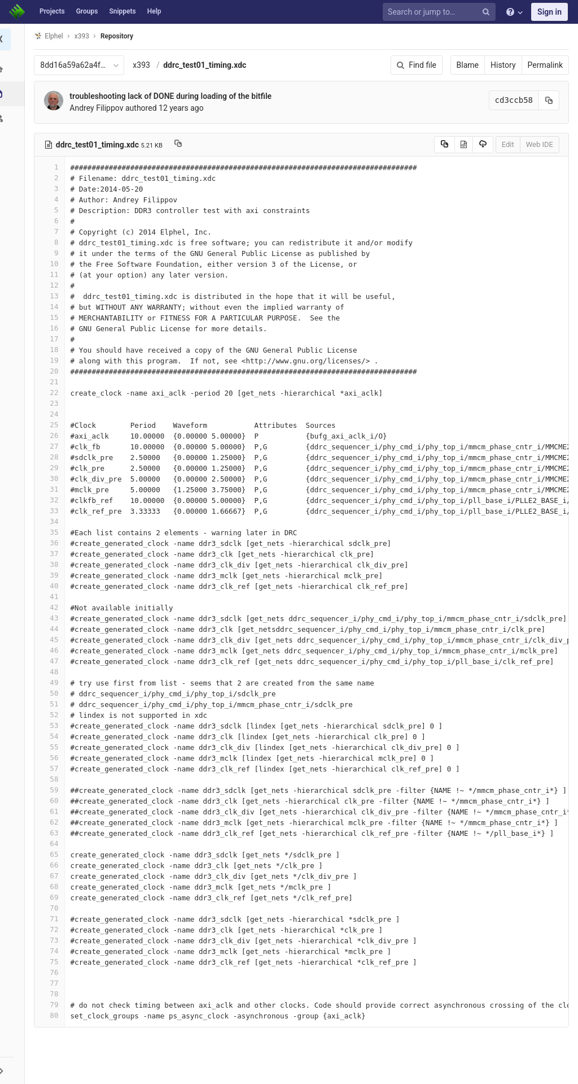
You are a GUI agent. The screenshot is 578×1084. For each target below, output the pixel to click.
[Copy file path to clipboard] (181, 144)
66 (52, 865)
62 (52, 822)
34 (52, 521)
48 (52, 671)
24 (52, 414)
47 (52, 661)
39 (52, 575)
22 (52, 392)
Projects (52, 11)
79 (52, 1004)
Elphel (51, 36)
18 (52, 349)
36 (52, 543)
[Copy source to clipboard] (444, 144)
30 (52, 478)
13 (52, 296)
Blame (468, 65)
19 (52, 360)
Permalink (545, 65)
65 (52, 854)
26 (52, 435)
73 (52, 940)
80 (52, 1015)
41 (52, 596)
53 (52, 725)
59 (52, 790)
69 (52, 897)
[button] (14, 1070)
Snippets (122, 11)
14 (52, 306)
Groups (87, 11)
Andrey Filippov (99, 107)
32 (52, 500)
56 (52, 757)
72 (52, 929)
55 (52, 747)
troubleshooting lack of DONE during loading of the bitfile (174, 96)
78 (52, 994)
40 (52, 586)
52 (52, 714)
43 (52, 618)
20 (52, 371)
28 (52, 457)
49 (52, 682)
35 (52, 532)
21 (52, 382)
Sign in (549, 11)
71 (52, 918)
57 (52, 768)
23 (52, 403)
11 (52, 274)
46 (52, 650)
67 (52, 875)
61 (52, 811)
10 (52, 263)
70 (52, 908)
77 (52, 983)
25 (52, 424)
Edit (508, 144)
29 (52, 467)
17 (52, 339)
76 (52, 972)
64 (52, 843)
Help (154, 11)
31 (52, 489)
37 (52, 553)
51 (52, 704)
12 (52, 285)
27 (52, 446)
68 (52, 886)
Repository (120, 36)
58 (52, 779)
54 (52, 736)
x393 (145, 65)
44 (52, 629)
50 (52, 693)
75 (52, 961)
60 (52, 800)
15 (52, 317)
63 (52, 833)
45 (52, 639)
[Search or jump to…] (441, 12)
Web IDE (539, 144)
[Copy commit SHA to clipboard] (549, 100)
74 (52, 951)
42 (52, 607)
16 (52, 328)
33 (52, 510)
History (503, 65)
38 (52, 564)
